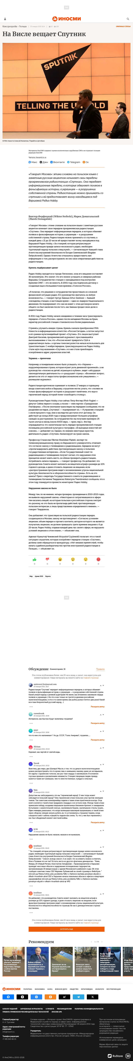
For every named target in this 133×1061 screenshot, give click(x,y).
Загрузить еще (66, 929)
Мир (31, 576)
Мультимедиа (87, 989)
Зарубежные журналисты (31, 1009)
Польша (23, 26)
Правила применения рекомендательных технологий (26, 1012)
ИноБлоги (99, 989)
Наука (49, 989)
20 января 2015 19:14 (37, 26)
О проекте (50, 1009)
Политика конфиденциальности (89, 1009)
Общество (74, 989)
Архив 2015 (39, 576)
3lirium (37, 747)
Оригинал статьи (123, 26)
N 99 (36, 829)
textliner (38, 846)
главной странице (90, 678)
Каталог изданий (10, 1009)
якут (36, 730)
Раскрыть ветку (98, 707)
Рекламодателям (64, 1009)
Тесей (36, 763)
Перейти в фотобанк (37, 141)
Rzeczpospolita (10, 26)
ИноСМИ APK (57, 1012)
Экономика (40, 989)
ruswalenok (39, 713)
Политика (27, 989)
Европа (48, 576)
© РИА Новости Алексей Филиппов (15, 141)
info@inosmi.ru (8, 1032)
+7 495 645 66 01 (9, 1039)
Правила (100, 669)
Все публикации (114, 989)
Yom (35, 790)
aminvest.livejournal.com (45, 684)
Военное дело (61, 989)
